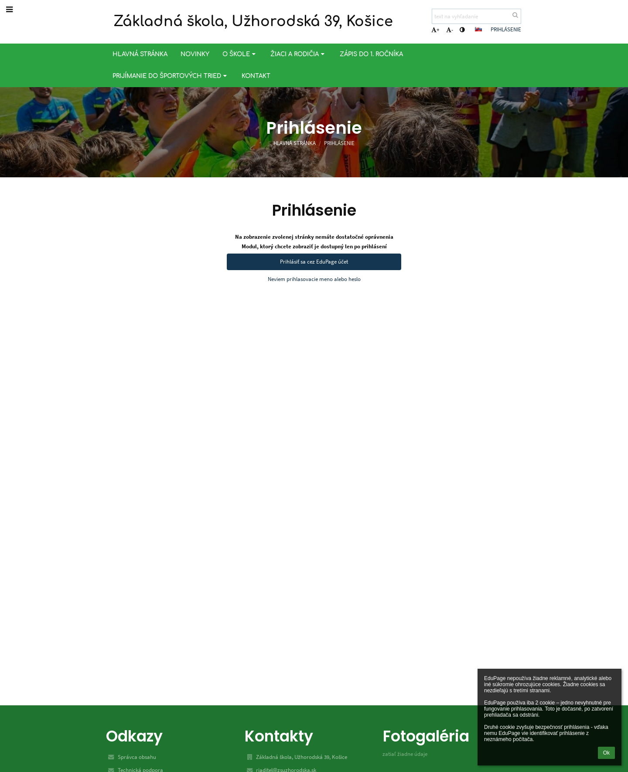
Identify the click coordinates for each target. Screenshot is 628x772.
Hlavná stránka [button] (140, 54)
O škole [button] (239, 54)
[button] (478, 29)
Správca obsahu (137, 757)
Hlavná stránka (294, 143)
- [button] (449, 30)
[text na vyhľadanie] (476, 16)
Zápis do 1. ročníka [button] (371, 54)
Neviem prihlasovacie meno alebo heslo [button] (314, 279)
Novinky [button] (195, 54)
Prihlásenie (506, 29)
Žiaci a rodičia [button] (298, 54)
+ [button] (435, 30)
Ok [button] (606, 753)
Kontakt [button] (256, 76)
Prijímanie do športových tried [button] (171, 76)
